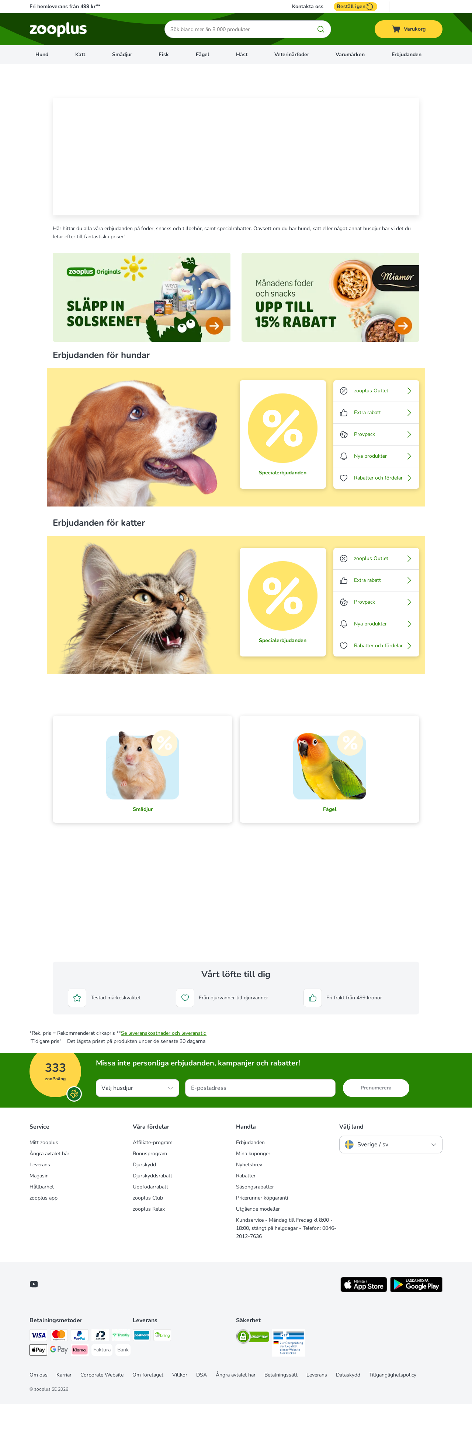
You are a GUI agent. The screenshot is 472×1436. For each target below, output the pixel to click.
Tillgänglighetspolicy (392, 1406)
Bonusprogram (150, 1185)
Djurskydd (144, 1196)
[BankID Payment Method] (100, 1368)
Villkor (179, 1406)
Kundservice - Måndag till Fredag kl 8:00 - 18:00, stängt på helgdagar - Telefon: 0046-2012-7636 (286, 1260)
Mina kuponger (253, 1185)
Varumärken (350, 54)
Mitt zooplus (44, 1174)
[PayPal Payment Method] (79, 1368)
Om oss (39, 1406)
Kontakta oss (307, 6)
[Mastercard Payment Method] (59, 1368)
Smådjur (122, 54)
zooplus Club (148, 1229)
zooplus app (44, 1229)
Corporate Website (102, 1406)
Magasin (39, 1207)
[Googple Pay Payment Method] (59, 1383)
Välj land (351, 1158)
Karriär (64, 1406)
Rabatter (246, 1207)
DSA (201, 1406)
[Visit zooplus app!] (363, 1322)
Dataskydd (348, 1406)
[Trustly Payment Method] (121, 1368)
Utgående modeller (258, 1240)
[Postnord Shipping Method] (141, 1368)
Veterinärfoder (291, 54)
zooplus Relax (149, 1240)
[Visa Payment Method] (38, 1368)
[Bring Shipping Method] (162, 1368)
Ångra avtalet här (49, 1185)
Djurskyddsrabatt (152, 1207)
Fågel (202, 54)
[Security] (252, 1369)
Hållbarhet (42, 1218)
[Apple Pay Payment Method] (38, 1383)
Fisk (164, 54)
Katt (80, 54)
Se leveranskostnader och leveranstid (163, 1064)
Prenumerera (376, 1119)
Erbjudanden (406, 54)
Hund (41, 54)
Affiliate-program (153, 1174)
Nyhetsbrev (249, 1196)
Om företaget (147, 1406)
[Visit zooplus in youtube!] (34, 1315)
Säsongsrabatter (255, 1218)
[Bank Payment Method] (123, 1382)
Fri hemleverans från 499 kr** (65, 6)
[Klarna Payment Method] (79, 1383)
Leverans (40, 1196)
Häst (241, 54)
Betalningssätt (281, 1406)
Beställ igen (355, 6)
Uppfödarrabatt (150, 1218)
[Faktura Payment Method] (102, 1382)
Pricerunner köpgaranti (262, 1229)
